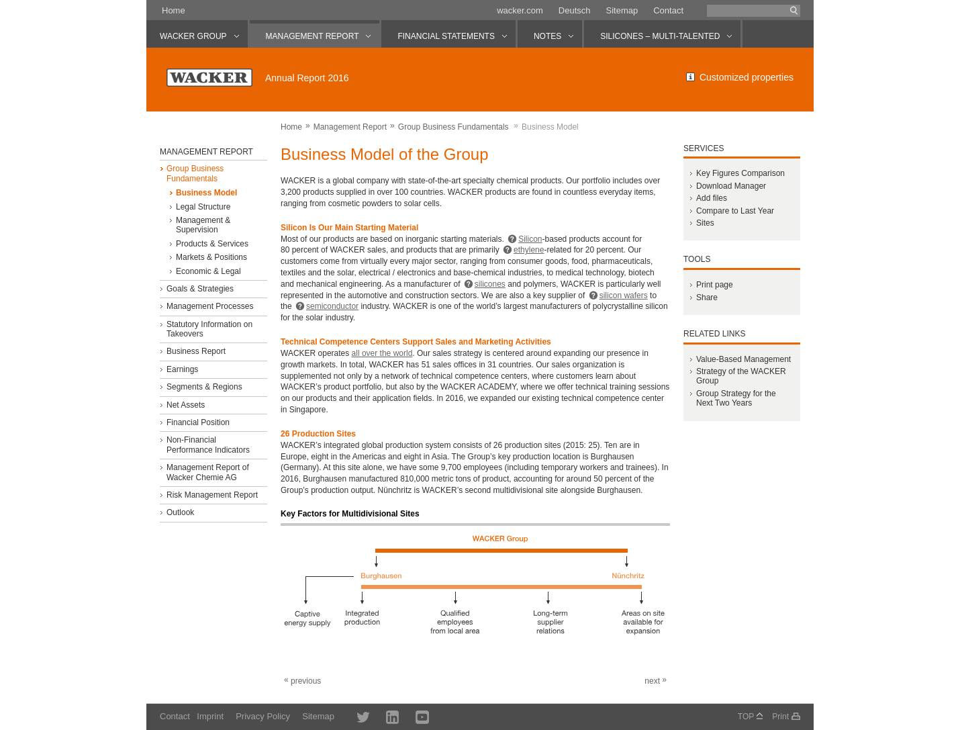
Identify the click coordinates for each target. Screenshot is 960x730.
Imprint (210, 716)
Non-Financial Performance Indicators (208, 444)
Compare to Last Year (735, 211)
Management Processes (209, 306)
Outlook (180, 512)
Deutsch (575, 10)
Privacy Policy (263, 716)
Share (707, 297)
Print (780, 716)
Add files (711, 198)
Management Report (350, 127)
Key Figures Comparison (740, 173)
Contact (668, 10)
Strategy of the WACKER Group (741, 376)
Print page (714, 284)
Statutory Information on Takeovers (209, 329)
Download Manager (731, 186)
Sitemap (622, 10)
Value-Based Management (743, 359)
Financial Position (198, 422)
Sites (705, 223)
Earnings (182, 369)
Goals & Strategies (200, 288)
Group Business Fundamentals (453, 127)
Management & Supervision (203, 225)
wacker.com (520, 10)
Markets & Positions (211, 257)
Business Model (206, 192)
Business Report (196, 351)
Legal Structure (203, 207)
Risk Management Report (212, 495)
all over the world (382, 353)
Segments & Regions (204, 387)
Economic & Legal (208, 271)
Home (173, 10)
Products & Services (212, 243)
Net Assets (185, 405)
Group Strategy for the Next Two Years (736, 398)
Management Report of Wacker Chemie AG (207, 472)
